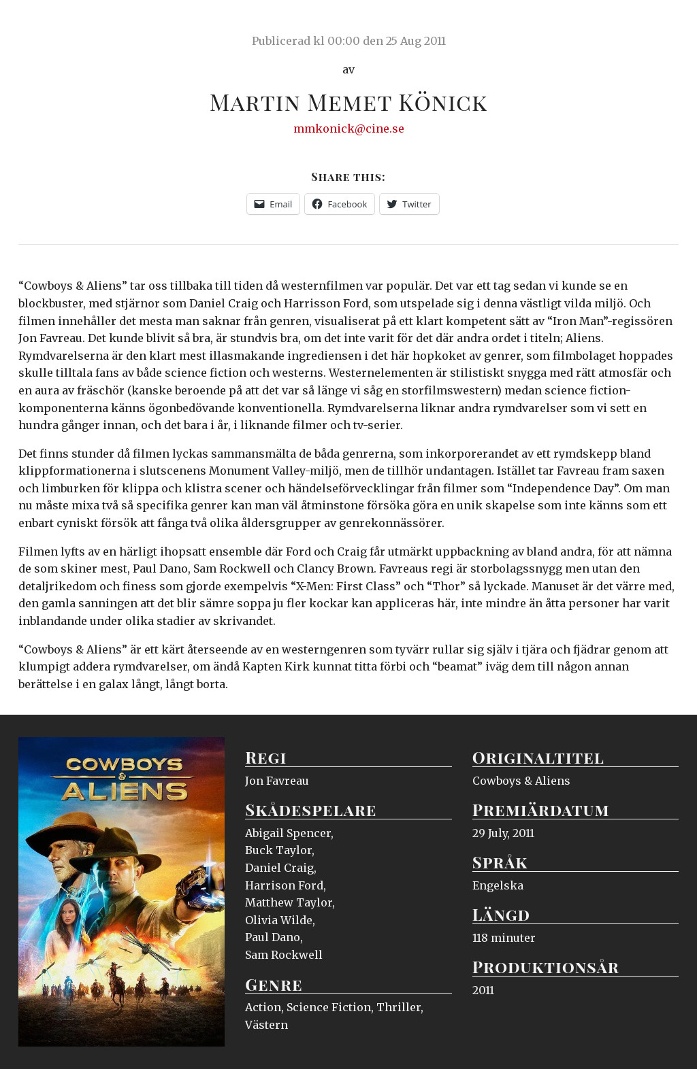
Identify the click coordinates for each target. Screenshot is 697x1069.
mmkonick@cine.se (348, 128)
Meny (661, 24)
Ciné (50, 24)
